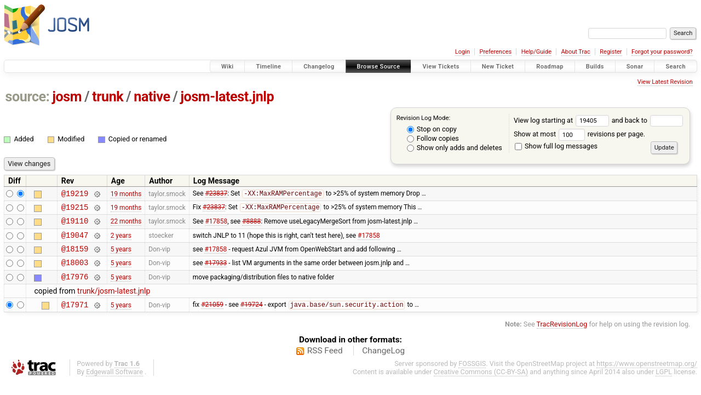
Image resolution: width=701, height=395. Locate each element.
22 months (126, 226)
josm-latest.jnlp (227, 97)
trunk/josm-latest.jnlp (113, 302)
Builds (595, 66)
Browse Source (378, 66)
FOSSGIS (472, 377)
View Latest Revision (665, 81)
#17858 (216, 226)
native (152, 97)
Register (611, 51)
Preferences (495, 51)
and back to (647, 120)
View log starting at (563, 120)
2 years (121, 241)
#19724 (251, 318)
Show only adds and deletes (454, 148)
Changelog (318, 66)
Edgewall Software (114, 385)
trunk (107, 97)
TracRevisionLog (562, 337)
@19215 (75, 210)
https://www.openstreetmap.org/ (646, 377)
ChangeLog (383, 364)
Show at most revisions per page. (579, 134)
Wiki (227, 66)
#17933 (215, 272)
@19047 (75, 241)
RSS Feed (325, 364)
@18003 (75, 272)
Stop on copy (432, 129)
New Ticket (498, 66)
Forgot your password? (662, 51)
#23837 (216, 195)
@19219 (75, 195)
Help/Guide (536, 51)
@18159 (75, 256)
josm (67, 97)
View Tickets (440, 66)
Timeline (268, 66)
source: (27, 97)
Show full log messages (556, 146)
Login (462, 51)
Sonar (635, 66)
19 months (126, 194)
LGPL (664, 385)
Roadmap (550, 66)
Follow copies (433, 138)
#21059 (212, 318)
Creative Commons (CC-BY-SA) (481, 385)
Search (675, 66)
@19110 (75, 225)
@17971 (75, 317)
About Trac (575, 51)
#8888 (251, 226)
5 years (121, 257)
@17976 (75, 288)
